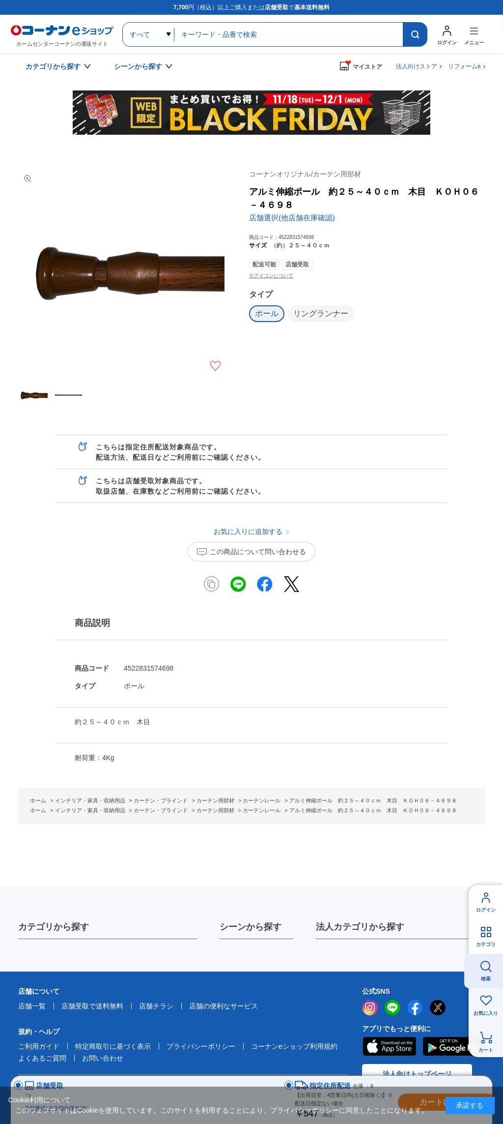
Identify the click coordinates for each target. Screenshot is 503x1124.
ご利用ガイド (38, 1046)
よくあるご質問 (42, 1058)
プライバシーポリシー (201, 1046)
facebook (415, 1007)
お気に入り (486, 1013)
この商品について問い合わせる (258, 552)
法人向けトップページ (417, 1074)
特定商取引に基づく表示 (113, 1046)
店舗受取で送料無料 (92, 1006)
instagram (370, 1007)
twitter (438, 1007)
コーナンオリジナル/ (305, 174)
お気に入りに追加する (215, 366)
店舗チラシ (156, 1006)
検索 (486, 978)
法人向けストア (416, 66)
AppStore (389, 1046)
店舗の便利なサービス (223, 1006)
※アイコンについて (271, 275)
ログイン (486, 910)
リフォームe (464, 66)
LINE (392, 1007)
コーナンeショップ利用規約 (294, 1046)
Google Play (454, 1046)
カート (485, 1050)
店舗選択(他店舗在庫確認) (292, 217)
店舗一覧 (32, 1006)
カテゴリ (486, 944)
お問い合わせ (102, 1058)
